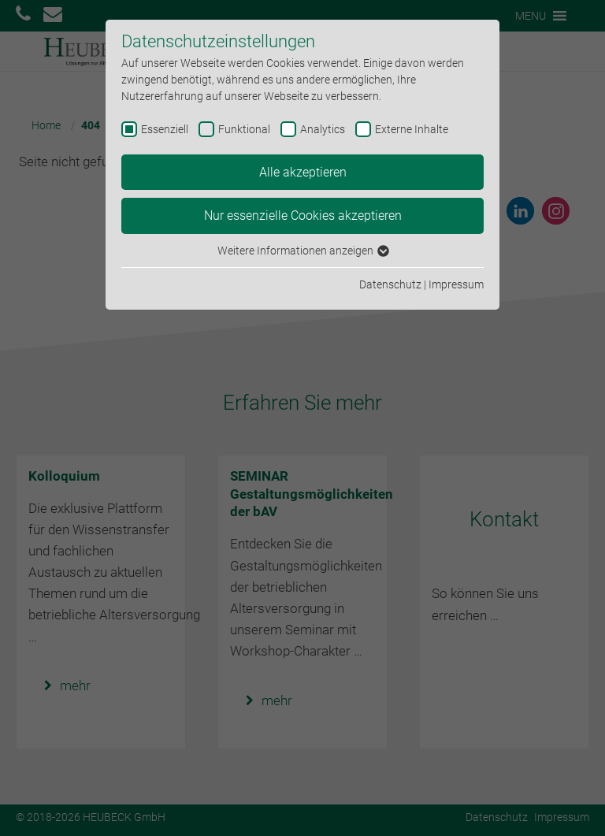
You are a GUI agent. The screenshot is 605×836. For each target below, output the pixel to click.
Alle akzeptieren (303, 172)
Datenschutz (390, 284)
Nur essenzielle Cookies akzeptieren (303, 215)
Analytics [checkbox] (322, 129)
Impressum (456, 284)
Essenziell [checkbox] (164, 129)
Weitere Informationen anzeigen (302, 250)
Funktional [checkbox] (244, 129)
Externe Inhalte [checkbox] (411, 129)
